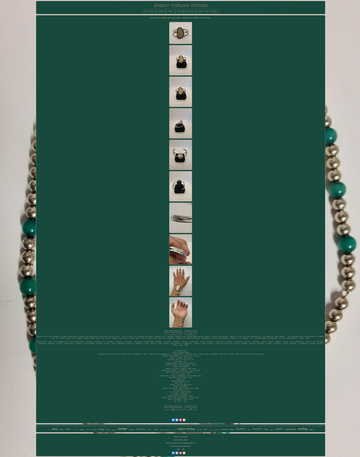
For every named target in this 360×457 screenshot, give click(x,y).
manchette (113, 429)
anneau (94, 429)
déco (249, 429)
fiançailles (131, 429)
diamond (174, 429)
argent (279, 428)
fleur (149, 429)
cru (205, 429)
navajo (102, 429)
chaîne (271, 429)
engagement (290, 429)
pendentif (224, 429)
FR (183, 449)
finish (49, 429)
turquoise (141, 429)
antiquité (210, 429)
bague (156, 429)
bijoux (232, 429)
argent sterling (186, 428)
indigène (216, 429)
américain (167, 429)
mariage (199, 429)
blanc (55, 428)
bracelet (257, 428)
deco (108, 429)
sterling (302, 428)
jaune (162, 429)
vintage (122, 428)
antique (82, 429)
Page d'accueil (180, 437)
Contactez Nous (180, 440)
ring (265, 428)
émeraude (75, 429)
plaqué (311, 429)
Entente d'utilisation (180, 446)
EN (178, 449)
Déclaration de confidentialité (180, 443)
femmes (88, 429)
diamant (241, 429)
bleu (61, 429)
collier (68, 429)
